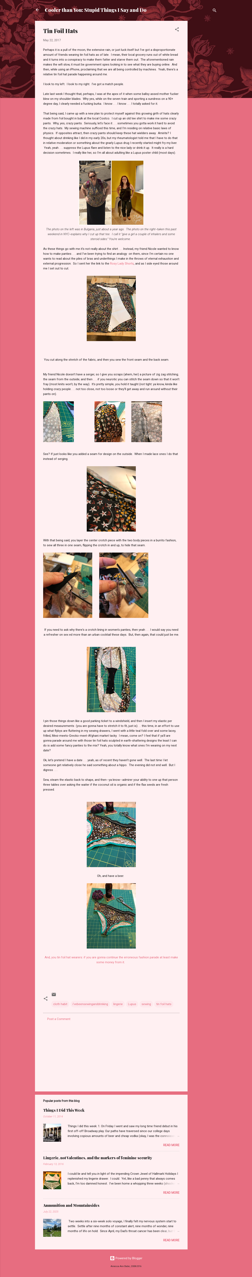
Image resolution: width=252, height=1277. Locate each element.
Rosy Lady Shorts (122, 263)
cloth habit (60, 1004)
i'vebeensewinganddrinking (90, 1004)
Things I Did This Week (63, 1110)
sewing (146, 1004)
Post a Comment (58, 1019)
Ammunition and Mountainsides (71, 1205)
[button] (176, 30)
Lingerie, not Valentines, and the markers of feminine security (97, 1157)
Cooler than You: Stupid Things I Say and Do (95, 10)
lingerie (118, 1004)
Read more (171, 1145)
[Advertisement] (204, 82)
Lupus (132, 1004)
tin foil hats (163, 1004)
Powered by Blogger (126, 1258)
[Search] (214, 11)
